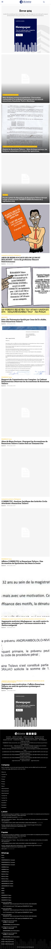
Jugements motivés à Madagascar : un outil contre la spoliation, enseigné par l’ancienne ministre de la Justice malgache (25, 623)
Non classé (5, 194)
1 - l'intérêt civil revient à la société (10, 94)
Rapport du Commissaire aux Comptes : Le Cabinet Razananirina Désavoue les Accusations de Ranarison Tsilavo (25, 381)
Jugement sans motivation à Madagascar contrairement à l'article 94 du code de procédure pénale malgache (22, 681)
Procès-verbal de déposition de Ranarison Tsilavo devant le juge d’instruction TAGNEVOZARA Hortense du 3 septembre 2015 (21, 825)
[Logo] (25, 1)
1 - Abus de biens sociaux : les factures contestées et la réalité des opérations (20, 146)
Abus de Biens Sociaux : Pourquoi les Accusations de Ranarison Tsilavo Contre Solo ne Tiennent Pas (24, 442)
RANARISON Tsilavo (6, 377)
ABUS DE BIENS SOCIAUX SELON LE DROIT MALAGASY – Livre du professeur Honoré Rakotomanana (20, 259)
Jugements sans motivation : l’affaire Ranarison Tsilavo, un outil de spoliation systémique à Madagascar (22, 686)
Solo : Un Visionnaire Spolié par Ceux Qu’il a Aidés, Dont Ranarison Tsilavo (23, 320)
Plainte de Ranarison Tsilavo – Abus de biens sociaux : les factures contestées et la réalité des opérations (24, 820)
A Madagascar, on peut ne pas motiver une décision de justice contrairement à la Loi (23, 619)
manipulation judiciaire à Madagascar (11, 255)
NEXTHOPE (4, 317)
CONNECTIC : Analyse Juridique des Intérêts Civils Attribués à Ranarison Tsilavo (24, 502)
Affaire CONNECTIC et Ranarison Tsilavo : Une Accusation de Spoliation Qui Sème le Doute (22, 562)
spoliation (3, 264)
